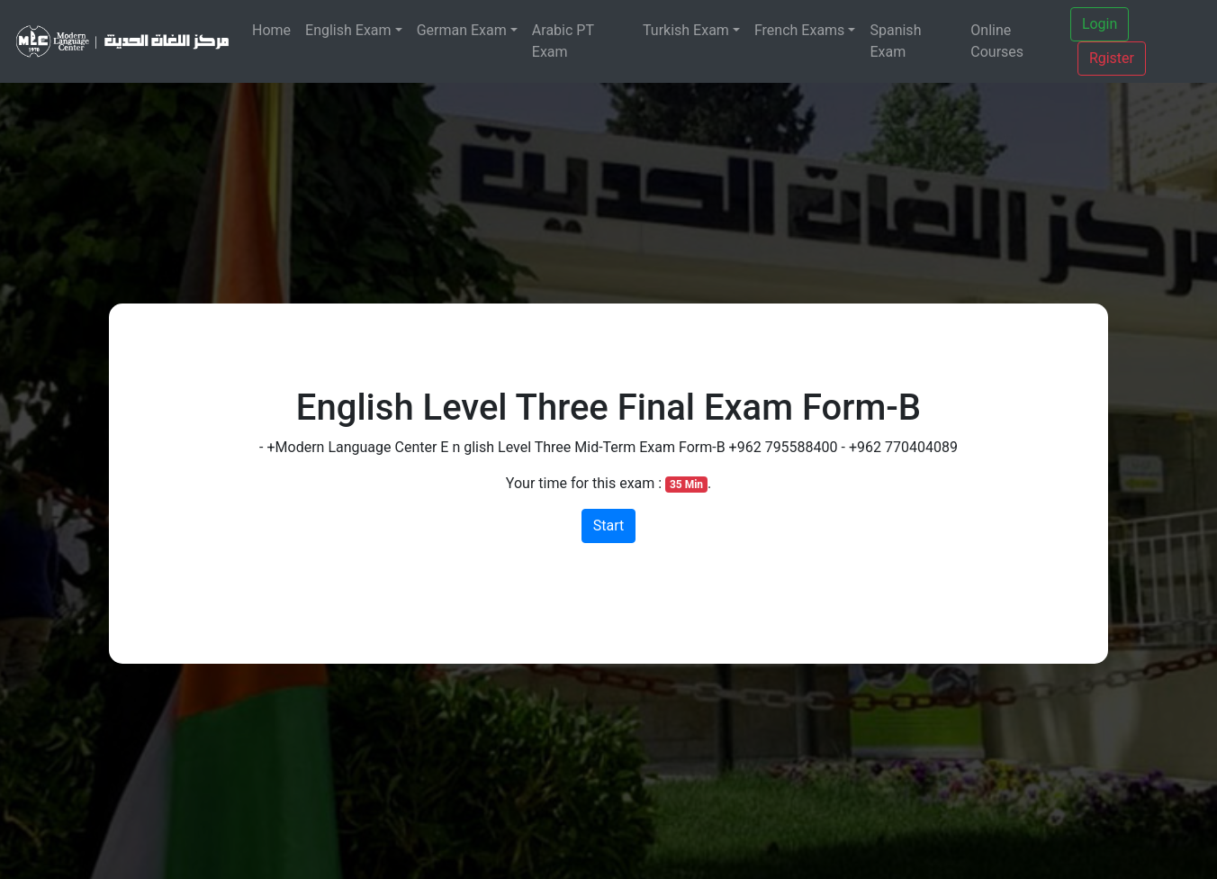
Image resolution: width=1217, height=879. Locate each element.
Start (608, 525)
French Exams (799, 30)
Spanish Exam (895, 41)
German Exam (462, 30)
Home (271, 30)
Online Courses (996, 41)
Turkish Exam (686, 30)
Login (1099, 23)
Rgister (1111, 58)
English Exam (348, 30)
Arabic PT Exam (563, 41)
